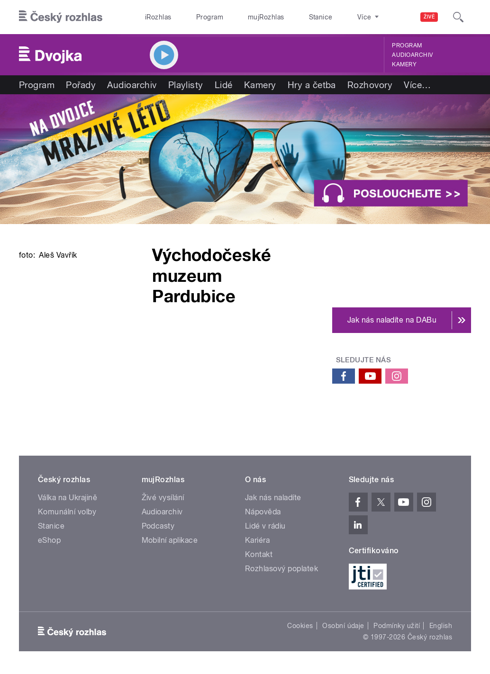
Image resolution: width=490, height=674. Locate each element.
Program (194, 17)
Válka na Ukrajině (67, 497)
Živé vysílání (163, 497)
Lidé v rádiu (265, 525)
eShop (49, 540)
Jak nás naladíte (273, 497)
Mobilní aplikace (170, 540)
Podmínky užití (396, 625)
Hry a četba (312, 85)
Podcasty (158, 525)
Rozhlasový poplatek (281, 568)
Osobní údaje (343, 625)
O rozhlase (330, 17)
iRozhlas (153, 17)
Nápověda (263, 511)
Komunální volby (67, 511)
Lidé (224, 85)
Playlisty (185, 85)
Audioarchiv (412, 55)
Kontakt (258, 554)
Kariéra (257, 540)
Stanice (286, 17)
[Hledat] (458, 17)
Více (417, 85)
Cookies (300, 625)
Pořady (81, 85)
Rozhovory (369, 85)
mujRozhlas (241, 17)
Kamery (404, 64)
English (440, 625)
